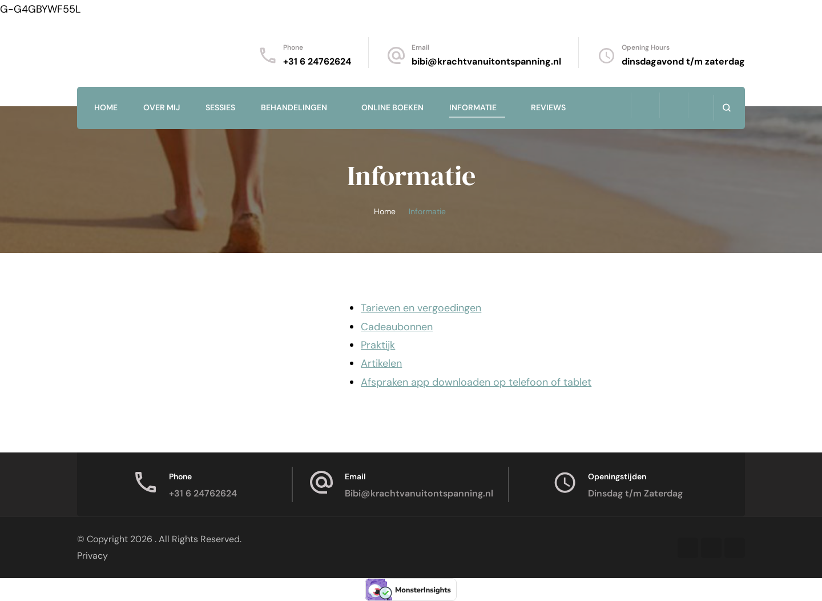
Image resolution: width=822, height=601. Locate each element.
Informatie (473, 107)
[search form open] (726, 108)
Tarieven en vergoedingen (421, 308)
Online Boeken (392, 107)
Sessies (220, 107)
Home (106, 107)
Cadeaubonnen (397, 327)
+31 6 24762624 (317, 61)
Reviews (548, 107)
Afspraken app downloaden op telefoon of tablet (476, 382)
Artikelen (381, 363)
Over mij (161, 107)
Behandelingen (294, 107)
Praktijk (378, 345)
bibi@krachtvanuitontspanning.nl (486, 61)
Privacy (92, 556)
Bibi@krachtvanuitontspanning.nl (419, 493)
